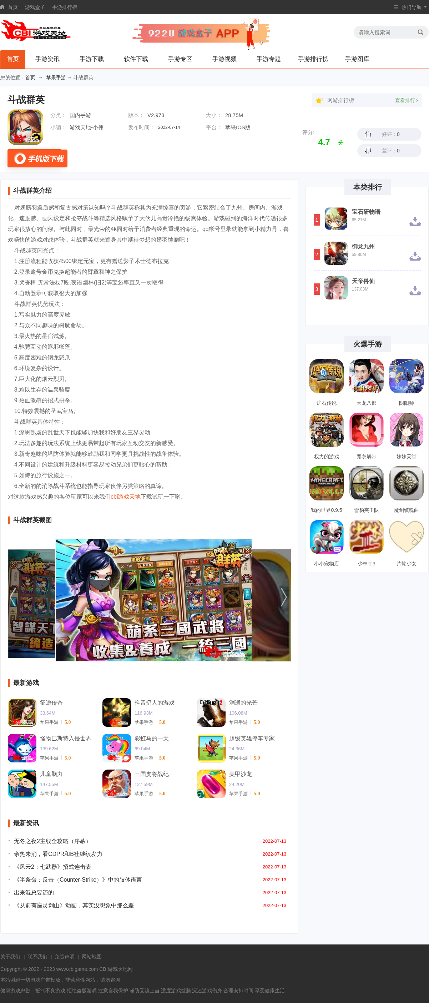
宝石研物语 (366, 212)
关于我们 (10, 956)
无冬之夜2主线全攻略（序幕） (52, 841)
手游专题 (269, 59)
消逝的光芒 (243, 703)
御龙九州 (363, 247)
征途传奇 (51, 703)
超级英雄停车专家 (252, 738)
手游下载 (92, 59)
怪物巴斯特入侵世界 (65, 738)
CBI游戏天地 (113, 969)
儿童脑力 (51, 774)
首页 (13, 7)
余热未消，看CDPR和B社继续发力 (58, 854)
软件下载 (136, 59)
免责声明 (65, 956)
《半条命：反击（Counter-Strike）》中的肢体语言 (78, 880)
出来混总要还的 (34, 892)
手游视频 (224, 59)
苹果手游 (56, 77)
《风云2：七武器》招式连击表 (52, 867)
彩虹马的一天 (152, 738)
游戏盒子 (35, 7)
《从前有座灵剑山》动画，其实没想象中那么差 (74, 905)
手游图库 (357, 59)
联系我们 (37, 956)
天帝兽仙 (363, 281)
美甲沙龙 (240, 774)
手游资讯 (47, 59)
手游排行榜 (64, 7)
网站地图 (92, 956)
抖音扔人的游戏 (155, 703)
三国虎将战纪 (152, 774)
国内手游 (80, 115)
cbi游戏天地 (126, 497)
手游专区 (180, 59)
